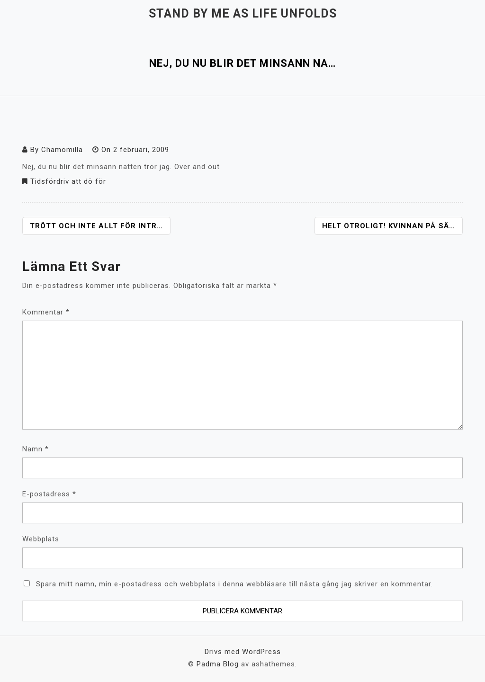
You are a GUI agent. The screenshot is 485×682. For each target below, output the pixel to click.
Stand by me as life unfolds (243, 13)
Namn (35, 449)
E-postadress (49, 494)
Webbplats (40, 539)
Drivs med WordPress (243, 651)
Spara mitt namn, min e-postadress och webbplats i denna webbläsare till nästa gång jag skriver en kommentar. (234, 584)
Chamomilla (62, 149)
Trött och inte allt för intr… (96, 226)
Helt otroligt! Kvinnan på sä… (388, 226)
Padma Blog (218, 664)
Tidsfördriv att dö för (68, 181)
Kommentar (46, 312)
